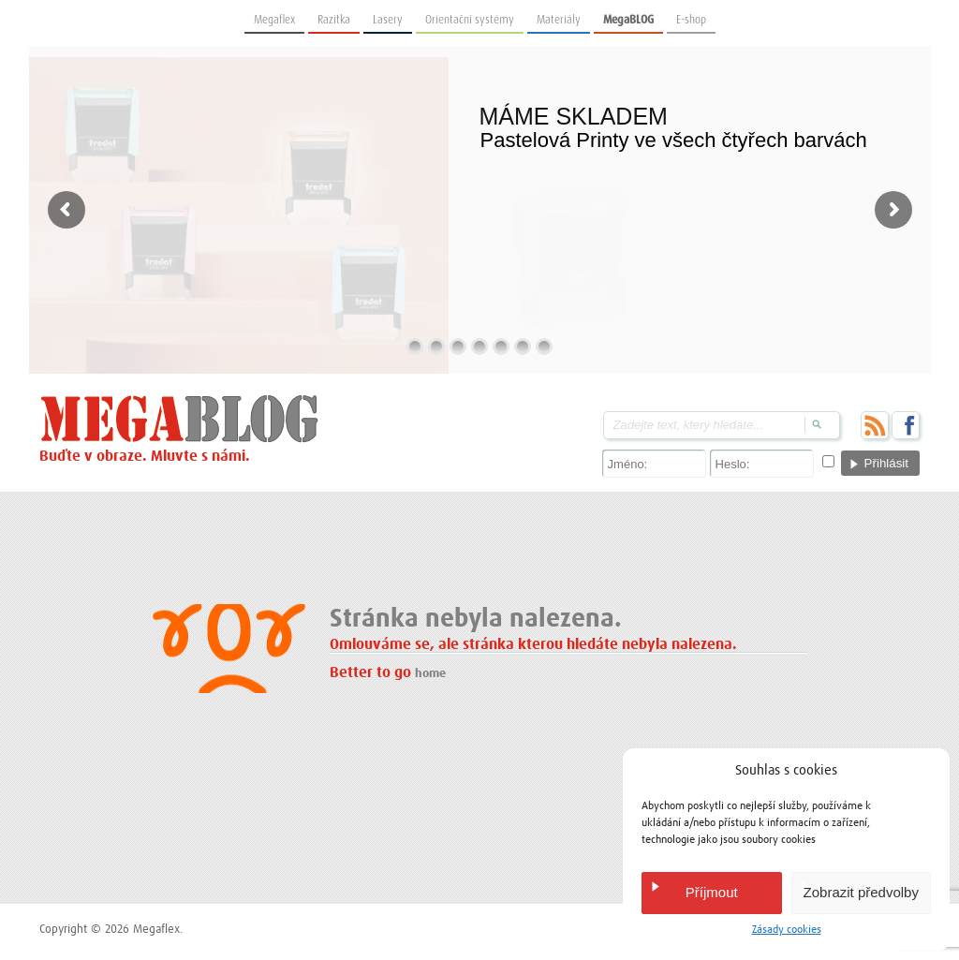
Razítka (333, 19)
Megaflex (274, 19)
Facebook (906, 425)
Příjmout (712, 892)
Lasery (388, 19)
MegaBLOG (628, 19)
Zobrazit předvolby (861, 892)
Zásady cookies (786, 930)
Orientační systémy (469, 19)
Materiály (559, 19)
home (430, 674)
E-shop (691, 19)
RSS (875, 425)
